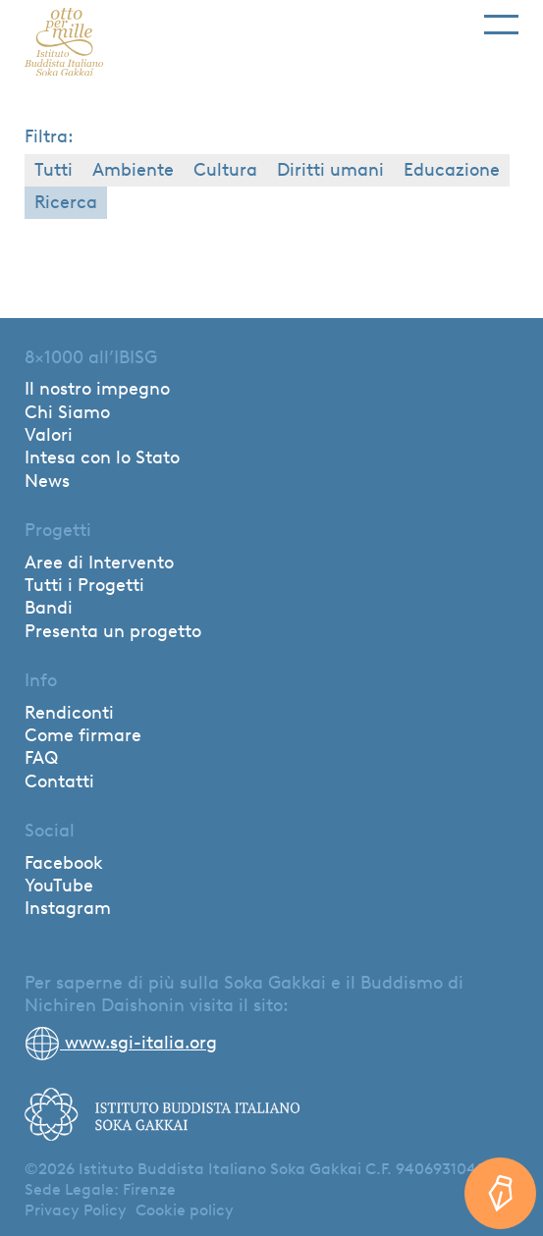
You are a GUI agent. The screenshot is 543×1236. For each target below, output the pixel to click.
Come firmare (83, 735)
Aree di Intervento (99, 562)
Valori (49, 435)
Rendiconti (69, 713)
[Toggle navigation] (501, 17)
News (47, 481)
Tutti (53, 170)
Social (50, 830)
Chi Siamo (67, 412)
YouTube (59, 885)
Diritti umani (330, 170)
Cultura (225, 170)
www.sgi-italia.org (121, 1042)
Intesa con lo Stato (102, 457)
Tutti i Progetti (84, 585)
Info (41, 680)
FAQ (41, 758)
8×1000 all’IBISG (91, 357)
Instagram (68, 908)
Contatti (59, 781)
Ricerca (65, 202)
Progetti (58, 530)
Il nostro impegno (97, 389)
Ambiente (133, 170)
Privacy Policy (76, 1209)
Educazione (452, 170)
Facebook (64, 863)
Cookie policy (185, 1209)
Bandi (49, 607)
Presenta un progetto (113, 631)
